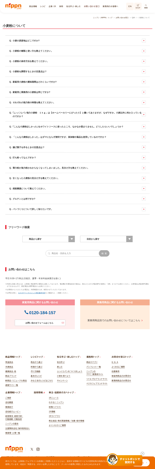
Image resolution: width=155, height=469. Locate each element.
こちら (136, 320)
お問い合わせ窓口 (92, 6)
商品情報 (33, 6)
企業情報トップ (13, 392)
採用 (61, 6)
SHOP (138, 6)
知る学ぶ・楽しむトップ (69, 356)
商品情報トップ (13, 356)
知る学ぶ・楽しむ (73, 6)
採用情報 (39, 392)
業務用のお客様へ (110, 6)
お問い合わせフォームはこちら (39, 322)
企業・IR (52, 6)
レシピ (42, 6)
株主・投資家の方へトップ (62, 392)
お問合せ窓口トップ (122, 356)
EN (130, 6)
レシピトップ (37, 356)
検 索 (104, 253)
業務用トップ (93, 356)
